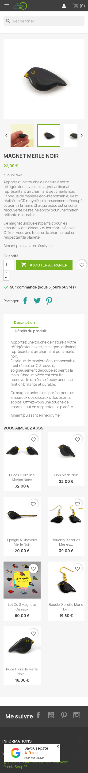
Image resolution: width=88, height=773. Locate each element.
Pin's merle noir (66, 475)
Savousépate (36, 748)
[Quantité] (9, 265)
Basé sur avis (34, 758)
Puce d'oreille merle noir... (22, 671)
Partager (25, 300)
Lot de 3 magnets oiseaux (22, 606)
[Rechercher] (44, 21)
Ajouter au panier (44, 265)
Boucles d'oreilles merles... (66, 542)
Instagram (76, 714)
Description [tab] (24, 322)
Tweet (37, 300)
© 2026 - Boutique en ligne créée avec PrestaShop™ (36, 764)
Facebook (37, 714)
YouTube (50, 714)
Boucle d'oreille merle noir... (66, 606)
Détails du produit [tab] (31, 331)
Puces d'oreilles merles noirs (22, 477)
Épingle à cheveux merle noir (22, 542)
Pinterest (49, 300)
